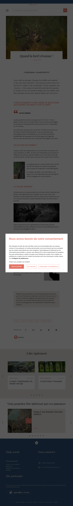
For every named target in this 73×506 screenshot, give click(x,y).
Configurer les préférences (48, 266)
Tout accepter (16, 266)
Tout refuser (31, 266)
